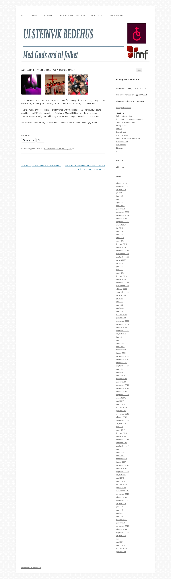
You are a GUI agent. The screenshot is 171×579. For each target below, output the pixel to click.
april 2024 (120, 237)
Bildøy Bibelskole (123, 125)
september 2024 (122, 221)
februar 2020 (121, 378)
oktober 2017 (121, 442)
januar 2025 (121, 209)
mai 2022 (119, 305)
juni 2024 (119, 231)
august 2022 (121, 295)
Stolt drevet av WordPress (31, 568)
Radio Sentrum (122, 141)
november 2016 (122, 465)
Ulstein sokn (121, 145)
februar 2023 (121, 276)
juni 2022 (119, 302)
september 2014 (122, 532)
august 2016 (121, 475)
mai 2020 (119, 369)
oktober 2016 (121, 468)
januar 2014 (121, 551)
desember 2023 (122, 250)
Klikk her (120, 167)
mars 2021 (120, 346)
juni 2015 (119, 507)
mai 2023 (119, 269)
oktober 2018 (121, 417)
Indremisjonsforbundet (125, 116)
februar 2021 (121, 350)
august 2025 (121, 189)
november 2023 (122, 253)
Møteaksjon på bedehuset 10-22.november (41, 165)
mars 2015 (120, 516)
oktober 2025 (121, 183)
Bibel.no (119, 148)
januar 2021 (121, 353)
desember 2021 (122, 321)
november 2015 (122, 494)
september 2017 (122, 446)
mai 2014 (119, 539)
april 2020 (120, 372)
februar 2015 (121, 519)
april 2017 (120, 452)
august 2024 (121, 225)
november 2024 (122, 215)
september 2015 (122, 500)
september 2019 (122, 394)
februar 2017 (121, 459)
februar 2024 (121, 244)
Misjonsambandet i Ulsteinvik (72, 16)
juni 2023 (119, 266)
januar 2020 (121, 382)
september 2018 (122, 420)
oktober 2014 (121, 529)
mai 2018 (119, 426)
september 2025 (122, 186)
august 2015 (121, 503)
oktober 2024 (121, 218)
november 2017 (122, 439)
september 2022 (122, 292)
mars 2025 (120, 205)
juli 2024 (119, 228)
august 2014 (121, 535)
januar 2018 (121, 436)
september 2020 (122, 366)
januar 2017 (121, 462)
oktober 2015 (121, 497)
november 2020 (122, 359)
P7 (117, 151)
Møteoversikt (48, 16)
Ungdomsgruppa (116, 16)
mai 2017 (119, 449)
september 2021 (122, 330)
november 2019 (122, 388)
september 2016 (122, 471)
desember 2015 (122, 491)
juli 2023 (119, 263)
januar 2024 (121, 247)
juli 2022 (119, 298)
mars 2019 (120, 404)
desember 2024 (122, 212)
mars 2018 (120, 430)
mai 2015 (119, 510)
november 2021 (122, 324)
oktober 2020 (121, 362)
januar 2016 (121, 487)
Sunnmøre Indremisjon (125, 122)
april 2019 (120, 401)
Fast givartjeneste (123, 107)
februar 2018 (121, 433)
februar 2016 (121, 484)
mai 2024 (119, 234)
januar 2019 (121, 410)
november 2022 (122, 285)
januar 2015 (121, 523)
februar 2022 (121, 314)
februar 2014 (121, 548)
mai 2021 (119, 340)
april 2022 (120, 308)
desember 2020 (122, 356)
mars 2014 (120, 545)
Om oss (34, 16)
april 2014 (120, 542)
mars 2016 (120, 481)
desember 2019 (122, 385)
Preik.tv (119, 128)
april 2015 (120, 513)
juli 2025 (119, 193)
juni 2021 (119, 337)
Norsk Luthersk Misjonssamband (129, 119)
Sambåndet (121, 132)
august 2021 (121, 334)
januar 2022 (121, 318)
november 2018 (122, 414)
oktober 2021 (121, 327)
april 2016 (120, 478)
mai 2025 (119, 199)
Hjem (23, 16)
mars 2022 (120, 311)
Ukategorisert (49, 149)
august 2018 (121, 423)
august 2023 (121, 260)
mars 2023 (120, 273)
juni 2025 (119, 196)
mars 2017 (120, 455)
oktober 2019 (121, 391)
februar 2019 (121, 407)
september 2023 (122, 257)
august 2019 (121, 398)
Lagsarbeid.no (122, 135)
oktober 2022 (121, 289)
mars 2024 (120, 241)
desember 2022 (122, 282)
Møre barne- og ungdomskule (128, 138)
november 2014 (122, 526)
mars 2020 (120, 375)
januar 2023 (121, 279)
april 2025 (120, 202)
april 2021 (120, 343)
